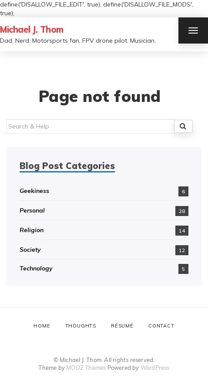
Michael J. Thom (32, 29)
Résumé (122, 326)
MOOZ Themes (86, 367)
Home (42, 326)
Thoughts (80, 326)
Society (30, 249)
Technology (36, 268)
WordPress (155, 367)
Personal (32, 210)
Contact (161, 326)
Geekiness (34, 191)
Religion (32, 230)
